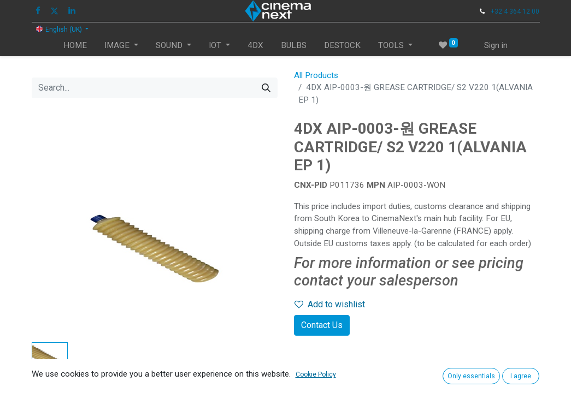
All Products (316, 75)
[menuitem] (75, 45)
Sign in (496, 45)
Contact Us (322, 325)
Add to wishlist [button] (330, 304)
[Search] (266, 88)
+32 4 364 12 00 (515, 11)
